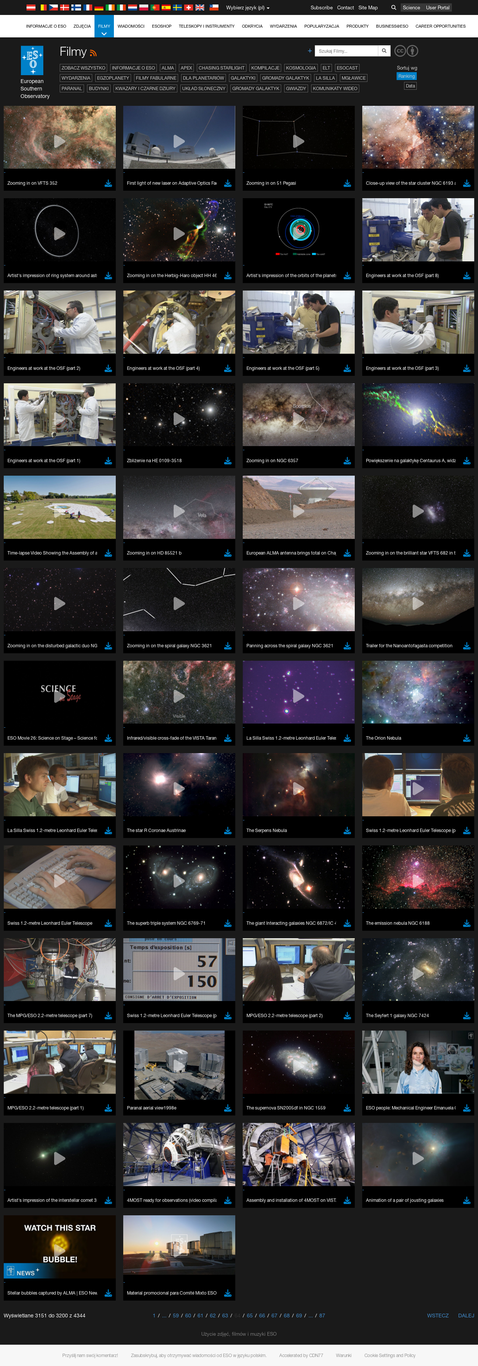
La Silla (325, 78)
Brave (28, 931)
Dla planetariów (203, 78)
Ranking (406, 76)
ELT (326, 68)
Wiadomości (131, 26)
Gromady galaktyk (285, 78)
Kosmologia (301, 68)
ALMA (168, 68)
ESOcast (347, 68)
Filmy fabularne (156, 78)
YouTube (16, 808)
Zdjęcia (82, 26)
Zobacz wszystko (83, 68)
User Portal (438, 7)
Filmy (104, 30)
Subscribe (322, 7)
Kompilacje (265, 68)
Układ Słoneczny (204, 88)
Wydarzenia (283, 26)
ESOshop (161, 26)
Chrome (30, 939)
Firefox (29, 952)
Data (410, 86)
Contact (345, 7)
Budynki (99, 88)
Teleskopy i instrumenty (207, 26)
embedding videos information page (429, 815)
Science (411, 7)
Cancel (60, 1069)
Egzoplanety (113, 78)
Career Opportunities (441, 26)
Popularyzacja (321, 26)
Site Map (368, 7)
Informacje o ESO (46, 26)
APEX (186, 68)
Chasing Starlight (222, 68)
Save (24, 1069)
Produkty (358, 26)
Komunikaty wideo (335, 88)
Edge (27, 945)
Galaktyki (243, 78)
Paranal (72, 88)
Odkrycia (252, 26)
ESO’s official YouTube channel (175, 808)
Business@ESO (392, 26)
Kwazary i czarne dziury (145, 88)
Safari (28, 960)
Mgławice (354, 78)
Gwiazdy (296, 88)
